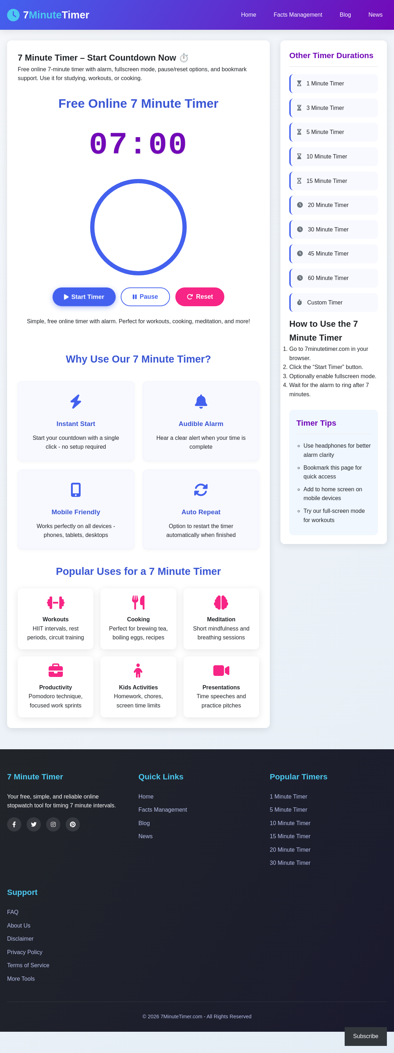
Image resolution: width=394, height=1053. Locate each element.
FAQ (12, 912)
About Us (19, 926)
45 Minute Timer (323, 254)
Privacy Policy (25, 952)
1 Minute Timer (320, 83)
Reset (200, 296)
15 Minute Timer (322, 181)
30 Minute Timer (323, 229)
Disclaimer (20, 939)
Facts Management (298, 15)
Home (248, 15)
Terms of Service (28, 965)
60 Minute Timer (323, 278)
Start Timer (84, 296)
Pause (145, 296)
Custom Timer (320, 302)
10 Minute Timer (322, 156)
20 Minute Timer (323, 205)
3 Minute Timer (320, 108)
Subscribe (365, 1036)
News (375, 15)
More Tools (21, 979)
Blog (345, 15)
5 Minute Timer (320, 132)
